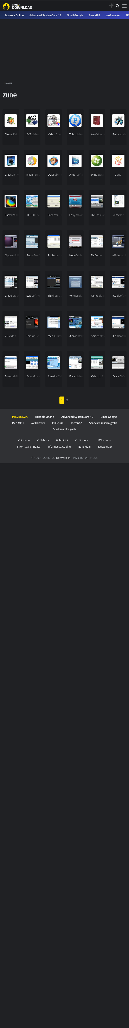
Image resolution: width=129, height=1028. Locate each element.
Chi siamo (24, 440)
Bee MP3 (94, 15)
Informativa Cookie (59, 446)
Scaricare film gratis (64, 429)
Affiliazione (104, 440)
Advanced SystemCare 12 (45, 15)
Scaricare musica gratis (103, 423)
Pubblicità (62, 440)
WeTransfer (113, 15)
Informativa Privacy (28, 446)
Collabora (43, 440)
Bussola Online (14, 15)
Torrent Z (76, 423)
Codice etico (82, 440)
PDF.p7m (57, 423)
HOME (8, 83)
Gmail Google (75, 15)
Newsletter (105, 446)
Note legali (84, 446)
